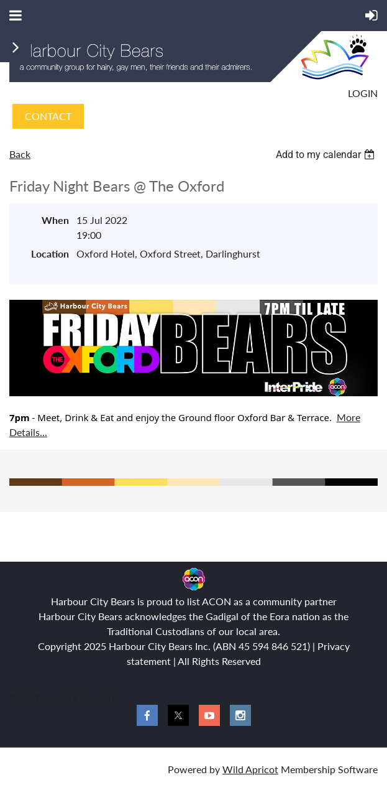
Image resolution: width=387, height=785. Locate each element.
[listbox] (327, 154)
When (55, 220)
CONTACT (48, 116)
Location (50, 253)
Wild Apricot (250, 769)
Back (19, 154)
